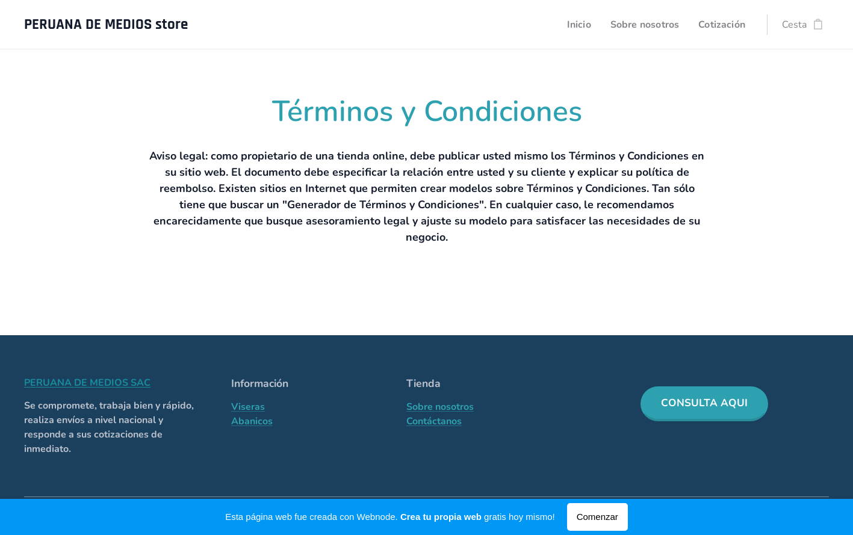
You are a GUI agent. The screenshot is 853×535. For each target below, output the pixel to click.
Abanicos (252, 421)
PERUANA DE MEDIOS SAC (87, 382)
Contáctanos (434, 421)
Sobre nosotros (440, 406)
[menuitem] (572, 25)
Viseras (248, 406)
